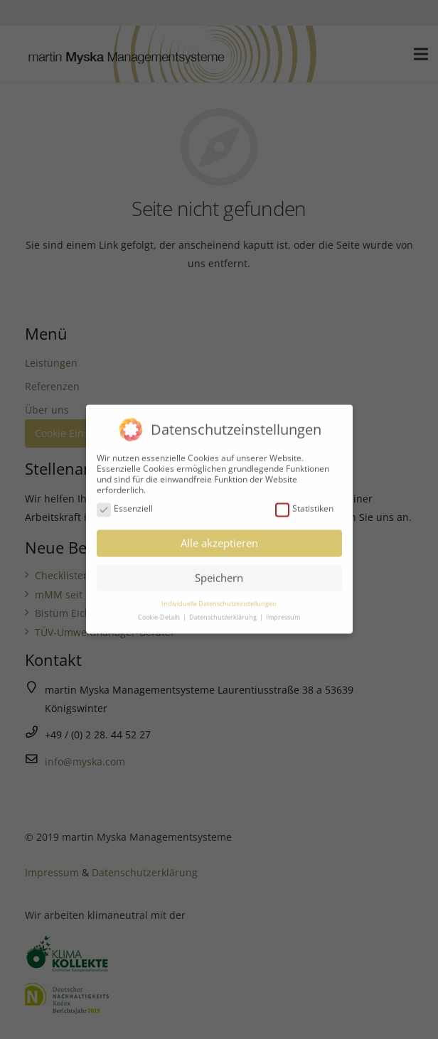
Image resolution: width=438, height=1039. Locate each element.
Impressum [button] (283, 612)
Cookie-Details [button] (159, 612)
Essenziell (125, 503)
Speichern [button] (219, 572)
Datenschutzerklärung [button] (223, 612)
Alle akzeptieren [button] (219, 538)
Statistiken (304, 503)
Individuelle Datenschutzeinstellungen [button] (219, 598)
